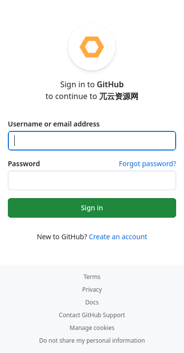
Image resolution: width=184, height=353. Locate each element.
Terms (92, 277)
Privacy (92, 289)
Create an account (118, 236)
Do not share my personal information (92, 340)
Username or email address (54, 123)
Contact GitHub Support (92, 315)
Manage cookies (92, 328)
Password (24, 163)
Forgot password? (147, 163)
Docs (92, 302)
